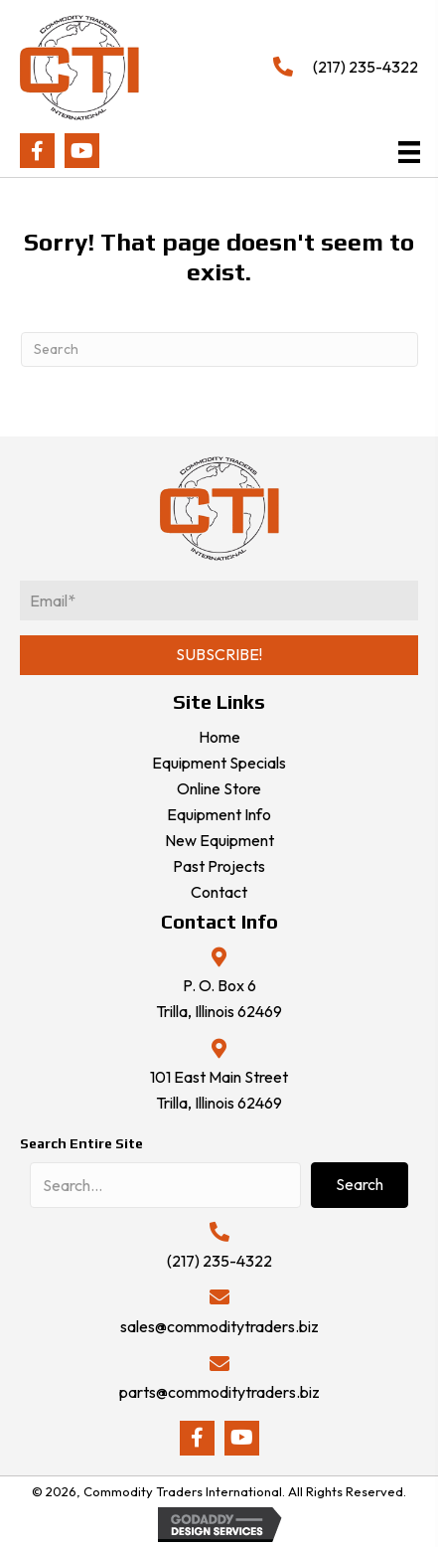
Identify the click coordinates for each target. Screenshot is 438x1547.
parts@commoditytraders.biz (219, 1392)
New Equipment (219, 840)
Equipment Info (219, 814)
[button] (37, 150)
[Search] (219, 349)
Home (219, 737)
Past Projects (219, 866)
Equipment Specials (219, 763)
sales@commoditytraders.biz (219, 1326)
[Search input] (165, 1185)
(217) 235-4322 (365, 67)
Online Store (219, 788)
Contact (219, 892)
